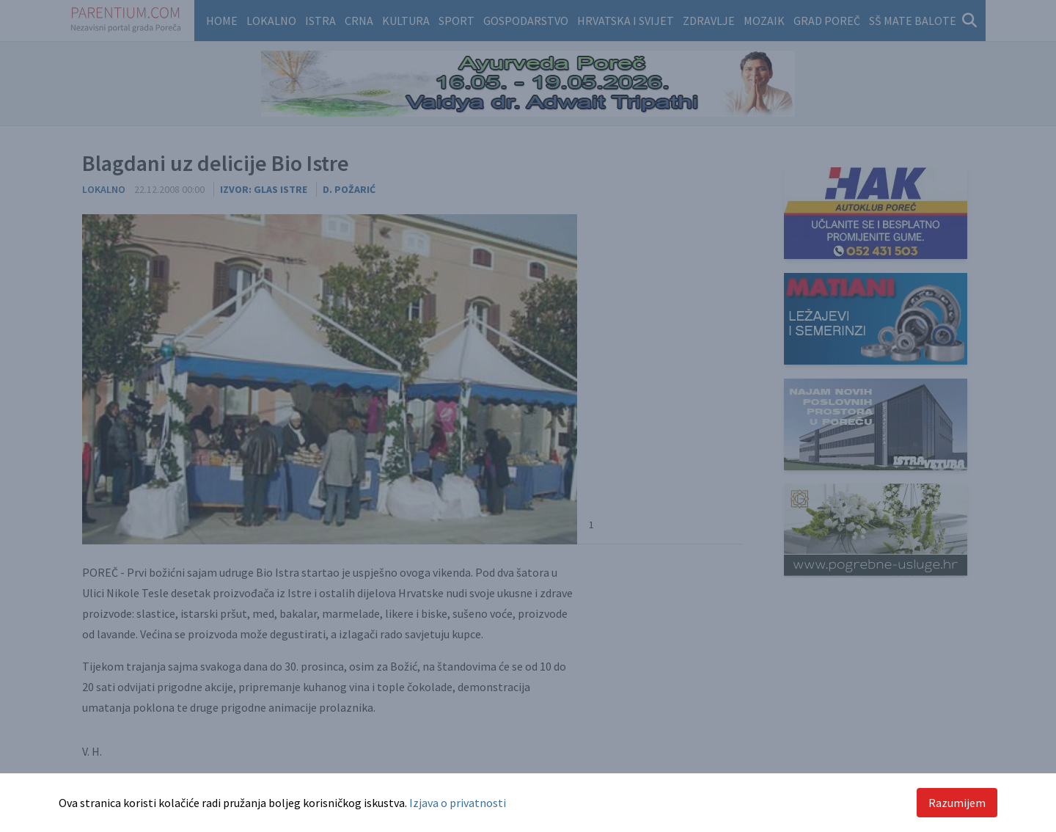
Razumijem (957, 802)
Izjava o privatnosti (457, 802)
